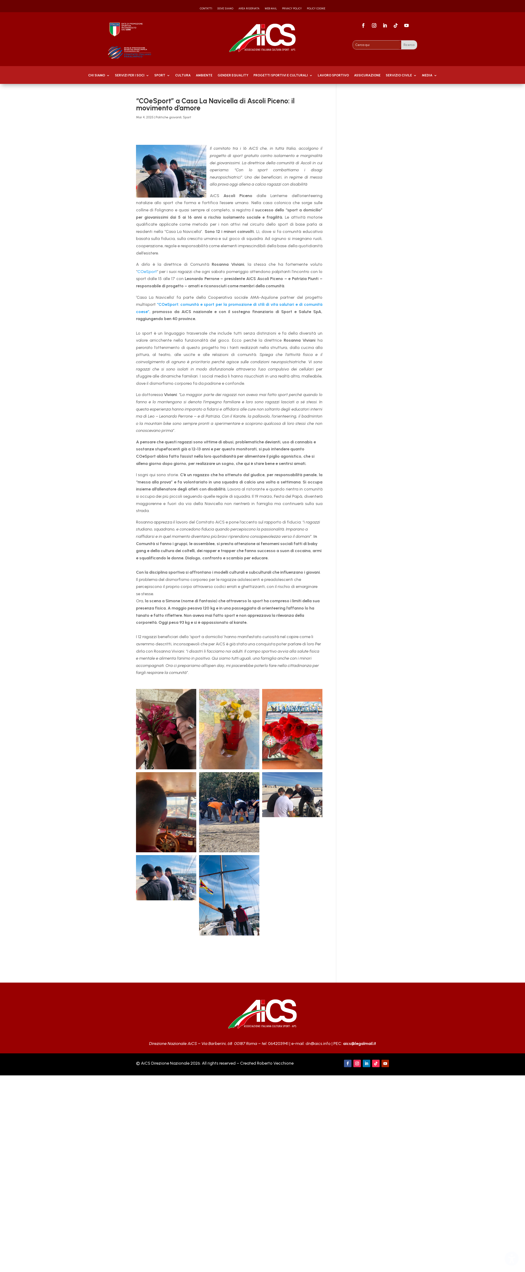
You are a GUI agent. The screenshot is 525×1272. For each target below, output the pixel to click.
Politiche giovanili (168, 117)
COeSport (147, 271)
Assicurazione (367, 75)
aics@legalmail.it (359, 1043)
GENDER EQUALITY (233, 75)
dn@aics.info (318, 1043)
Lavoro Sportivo (333, 75)
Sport (159, 75)
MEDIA (427, 75)
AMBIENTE (204, 75)
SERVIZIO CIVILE (399, 75)
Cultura (183, 75)
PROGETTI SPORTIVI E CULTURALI (280, 75)
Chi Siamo (96, 75)
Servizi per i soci (129, 75)
